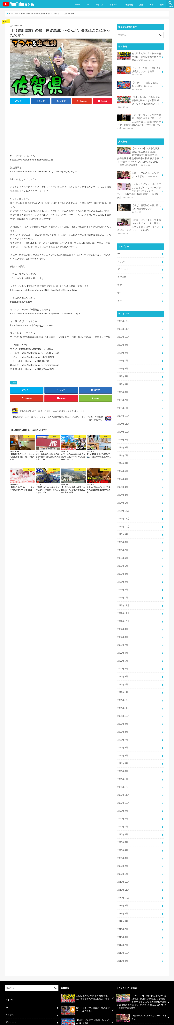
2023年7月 (122, 516)
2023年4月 (122, 538)
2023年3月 (122, 545)
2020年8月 (122, 768)
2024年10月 (122, 404)
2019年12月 (122, 827)
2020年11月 (122, 745)
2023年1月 (122, 560)
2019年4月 (122, 864)
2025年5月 (122, 353)
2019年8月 (122, 849)
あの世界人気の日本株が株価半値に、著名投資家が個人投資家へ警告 (139, 56)
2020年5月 (122, 790)
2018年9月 (122, 879)
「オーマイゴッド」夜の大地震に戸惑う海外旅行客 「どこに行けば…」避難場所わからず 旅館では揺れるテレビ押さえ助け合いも (139, 117)
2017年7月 (122, 886)
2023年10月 (122, 493)
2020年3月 (122, 805)
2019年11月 (122, 834)
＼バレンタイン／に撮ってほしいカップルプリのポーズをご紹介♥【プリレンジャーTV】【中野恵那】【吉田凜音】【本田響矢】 (139, 183)
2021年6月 (122, 701)
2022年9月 (122, 590)
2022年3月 (122, 634)
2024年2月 (122, 464)
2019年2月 (122, 871)
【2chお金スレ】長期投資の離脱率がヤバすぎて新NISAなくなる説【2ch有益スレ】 (138, 99)
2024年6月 (122, 434)
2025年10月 (122, 315)
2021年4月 (122, 716)
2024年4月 (122, 449)
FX (88, 5)
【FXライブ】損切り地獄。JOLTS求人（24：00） (137, 83)
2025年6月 (122, 345)
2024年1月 (122, 471)
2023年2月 (122, 553)
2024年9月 (122, 412)
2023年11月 (122, 486)
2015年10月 (122, 894)
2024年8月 (122, 419)
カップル (99, 5)
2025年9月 (122, 323)
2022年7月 (122, 605)
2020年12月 (122, 738)
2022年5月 (122, 619)
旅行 (141, 5)
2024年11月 (122, 397)
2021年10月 (122, 671)
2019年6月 (122, 857)
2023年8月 (122, 508)
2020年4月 (122, 797)
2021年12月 (122, 656)
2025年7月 (122, 338)
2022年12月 (122, 568)
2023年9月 (122, 501)
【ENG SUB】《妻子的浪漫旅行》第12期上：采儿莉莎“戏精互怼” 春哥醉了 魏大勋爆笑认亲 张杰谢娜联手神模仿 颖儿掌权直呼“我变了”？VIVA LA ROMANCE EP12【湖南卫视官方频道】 (139, 151)
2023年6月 (122, 523)
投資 (161, 5)
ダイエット (114, 5)
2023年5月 (122, 530)
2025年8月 (122, 330)
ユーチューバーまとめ (143, 1021)
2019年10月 (122, 842)
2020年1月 (122, 820)
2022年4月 (122, 627)
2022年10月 (122, 582)
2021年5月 (122, 708)
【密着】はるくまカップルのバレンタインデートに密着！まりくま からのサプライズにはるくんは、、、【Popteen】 (139, 212)
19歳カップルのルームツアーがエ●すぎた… (139, 168)
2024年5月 (122, 442)
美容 (151, 5)
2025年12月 (122, 301)
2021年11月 (122, 664)
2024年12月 (122, 390)
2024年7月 (122, 427)
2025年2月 (122, 375)
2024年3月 (122, 456)
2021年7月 (122, 694)
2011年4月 (122, 901)
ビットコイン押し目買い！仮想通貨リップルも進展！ (139, 70)
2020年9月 (122, 760)
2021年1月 (122, 731)
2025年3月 (122, 367)
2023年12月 (122, 479)
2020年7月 (122, 775)
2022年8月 (122, 597)
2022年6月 (122, 612)
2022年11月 (122, 575)
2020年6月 (122, 783)
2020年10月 (122, 753)
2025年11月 (122, 308)
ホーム (77, 5)
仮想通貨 (129, 5)
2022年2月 (122, 642)
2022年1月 (122, 649)
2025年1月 (122, 382)
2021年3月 (122, 723)
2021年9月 (122, 679)
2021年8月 (122, 686)
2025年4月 (122, 360)
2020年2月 (122, 812)
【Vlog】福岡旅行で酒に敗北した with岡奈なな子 (139, 199)
